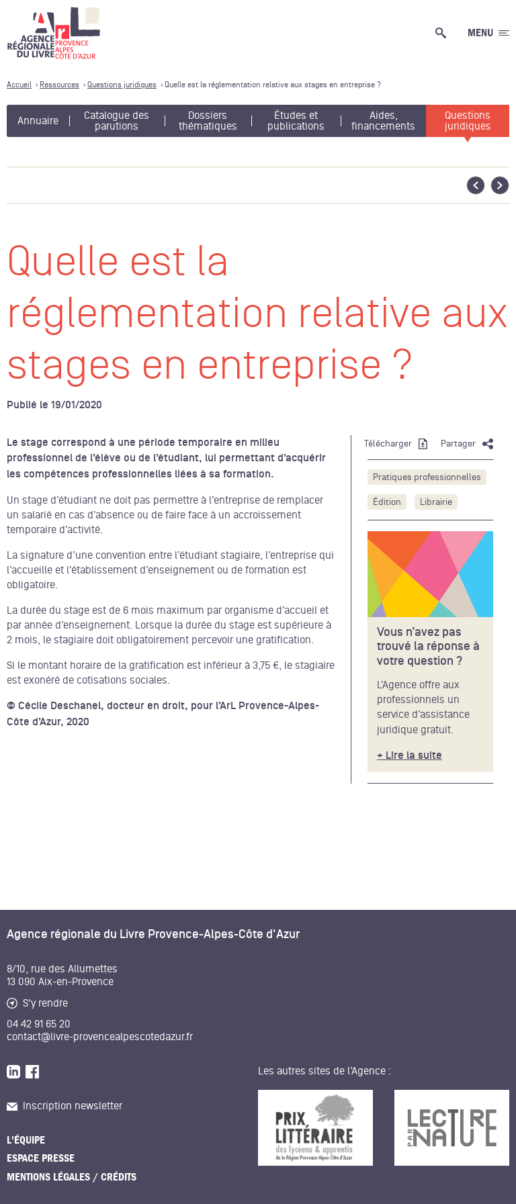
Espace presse (41, 1158)
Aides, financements (383, 120)
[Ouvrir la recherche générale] (443, 33)
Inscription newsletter (64, 1106)
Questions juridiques (468, 120)
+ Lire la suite (409, 755)
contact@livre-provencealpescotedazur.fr (100, 1037)
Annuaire (37, 121)
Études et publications (296, 120)
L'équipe (26, 1140)
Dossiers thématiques (208, 120)
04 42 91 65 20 (39, 1024)
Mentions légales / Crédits (71, 1177)
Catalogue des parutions (116, 120)
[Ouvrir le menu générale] (488, 33)
